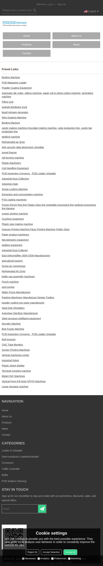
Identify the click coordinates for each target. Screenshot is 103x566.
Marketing (74, 558)
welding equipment (12, 245)
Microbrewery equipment (15, 239)
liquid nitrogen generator (15, 112)
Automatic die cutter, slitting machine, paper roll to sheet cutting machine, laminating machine (47, 95)
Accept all (70, 552)
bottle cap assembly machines (18, 276)
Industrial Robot (10, 360)
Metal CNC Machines (13, 376)
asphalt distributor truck (14, 107)
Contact (26, 53)
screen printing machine (15, 213)
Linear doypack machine (15, 386)
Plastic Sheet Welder (13, 365)
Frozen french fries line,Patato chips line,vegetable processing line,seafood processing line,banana (49, 207)
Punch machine (10, 281)
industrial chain (10, 184)
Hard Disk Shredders (13, 308)
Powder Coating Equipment (17, 87)
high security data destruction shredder (23, 147)
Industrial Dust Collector (15, 250)
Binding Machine (11, 77)
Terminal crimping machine (16, 370)
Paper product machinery (15, 234)
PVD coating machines (14, 199)
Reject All (32, 552)
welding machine (11, 136)
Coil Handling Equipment (15, 168)
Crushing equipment (13, 218)
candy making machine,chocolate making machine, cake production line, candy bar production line (47, 130)
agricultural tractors (12, 260)
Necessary (29, 558)
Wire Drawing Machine (14, 117)
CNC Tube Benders (12, 344)
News (76, 44)
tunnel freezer (9, 152)
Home (26, 35)
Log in (51, 4)
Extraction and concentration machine (22, 194)
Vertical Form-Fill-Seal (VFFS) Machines (24, 381)
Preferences (58, 558)
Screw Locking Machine (15, 189)
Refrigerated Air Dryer (13, 271)
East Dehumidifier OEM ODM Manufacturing (26, 255)
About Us (76, 35)
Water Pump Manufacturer (16, 292)
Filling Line (8, 101)
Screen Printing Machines (16, 350)
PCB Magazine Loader (14, 82)
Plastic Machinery (11, 163)
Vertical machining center (15, 355)
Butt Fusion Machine (13, 329)
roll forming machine (13, 157)
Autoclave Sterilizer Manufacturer (20, 313)
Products (26, 44)
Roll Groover (9, 339)
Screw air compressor (13, 266)
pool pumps (8, 287)
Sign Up (61, 4)
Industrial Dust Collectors (15, 178)
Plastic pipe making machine (17, 224)
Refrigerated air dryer (13, 142)
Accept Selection (51, 552)
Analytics (43, 558)
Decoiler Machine (11, 323)
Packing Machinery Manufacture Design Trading (28, 297)
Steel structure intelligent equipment (21, 318)
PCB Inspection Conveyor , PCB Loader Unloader (29, 173)
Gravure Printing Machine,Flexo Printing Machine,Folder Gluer (36, 229)
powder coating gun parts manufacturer (23, 302)
